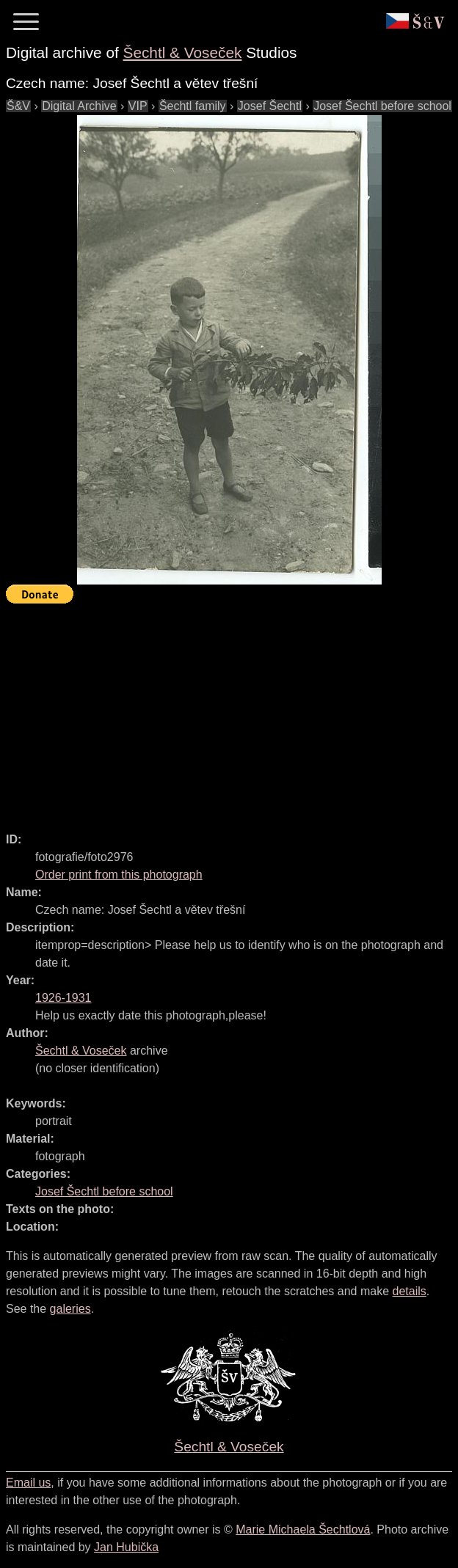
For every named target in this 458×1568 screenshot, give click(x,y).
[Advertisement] (232, 711)
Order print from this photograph (119, 874)
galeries (70, 1309)
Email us (28, 1482)
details (409, 1291)
